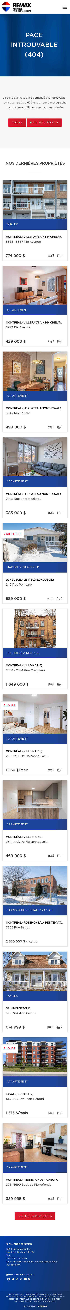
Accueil (17, 123)
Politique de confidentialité (34, 1299)
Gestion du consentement (42, 1301)
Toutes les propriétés (35, 1216)
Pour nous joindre (44, 123)
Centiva (42, 1306)
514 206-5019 (19, 1259)
